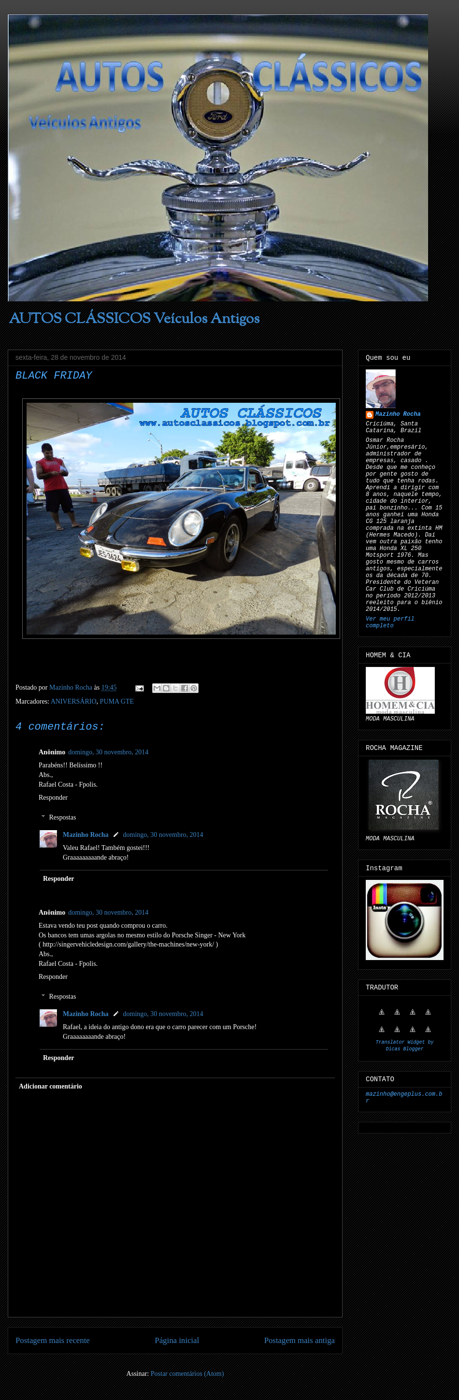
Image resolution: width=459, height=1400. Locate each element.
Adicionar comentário (50, 1086)
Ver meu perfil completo (390, 622)
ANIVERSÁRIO (74, 701)
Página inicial (177, 1340)
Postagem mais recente (52, 1340)
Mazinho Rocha (86, 834)
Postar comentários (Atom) (187, 1373)
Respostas (62, 817)
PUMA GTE (117, 701)
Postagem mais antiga (299, 1340)
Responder (53, 797)
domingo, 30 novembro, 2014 (108, 752)
